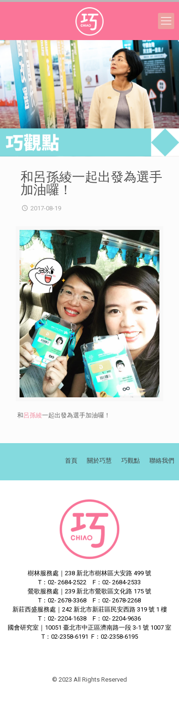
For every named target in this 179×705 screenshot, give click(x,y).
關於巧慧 (99, 460)
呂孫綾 (32, 415)
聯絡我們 (161, 460)
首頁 (71, 460)
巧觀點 (130, 460)
